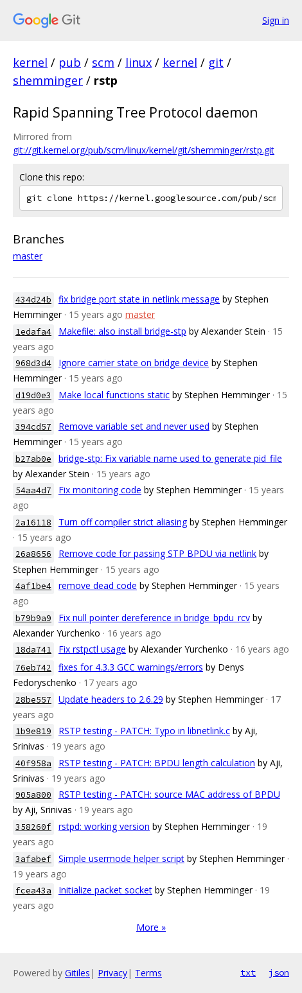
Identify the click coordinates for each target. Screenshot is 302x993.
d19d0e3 (33, 395)
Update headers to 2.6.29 (110, 699)
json (279, 972)
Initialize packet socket (105, 890)
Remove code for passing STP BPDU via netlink (157, 553)
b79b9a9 (33, 618)
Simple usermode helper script (121, 858)
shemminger (48, 80)
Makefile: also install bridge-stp (122, 331)
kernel (30, 62)
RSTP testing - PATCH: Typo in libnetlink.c (144, 731)
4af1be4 (33, 586)
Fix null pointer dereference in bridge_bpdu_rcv (154, 617)
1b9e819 (33, 731)
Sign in (275, 20)
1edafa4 (33, 331)
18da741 (33, 649)
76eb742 (33, 667)
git (216, 62)
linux (138, 62)
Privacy (112, 973)
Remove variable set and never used (133, 426)
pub (69, 62)
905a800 (33, 794)
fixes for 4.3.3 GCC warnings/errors (130, 667)
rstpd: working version (104, 826)
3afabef (33, 859)
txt (248, 972)
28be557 (33, 699)
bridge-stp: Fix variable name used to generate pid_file (170, 458)
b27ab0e (33, 458)
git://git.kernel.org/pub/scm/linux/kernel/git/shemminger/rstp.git (143, 150)
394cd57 (33, 426)
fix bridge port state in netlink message (139, 299)
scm (103, 62)
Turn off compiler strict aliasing (122, 522)
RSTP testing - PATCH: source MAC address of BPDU (169, 794)
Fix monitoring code (99, 490)
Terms (148, 973)
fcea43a (33, 890)
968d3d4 (33, 363)
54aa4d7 (33, 490)
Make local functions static (114, 395)
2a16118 (33, 522)
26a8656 (33, 554)
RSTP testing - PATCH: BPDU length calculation (156, 763)
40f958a (33, 763)
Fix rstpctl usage (92, 649)
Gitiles (77, 973)
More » (151, 927)
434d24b (33, 299)
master (27, 256)
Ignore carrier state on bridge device (133, 362)
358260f (33, 827)
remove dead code (97, 585)
